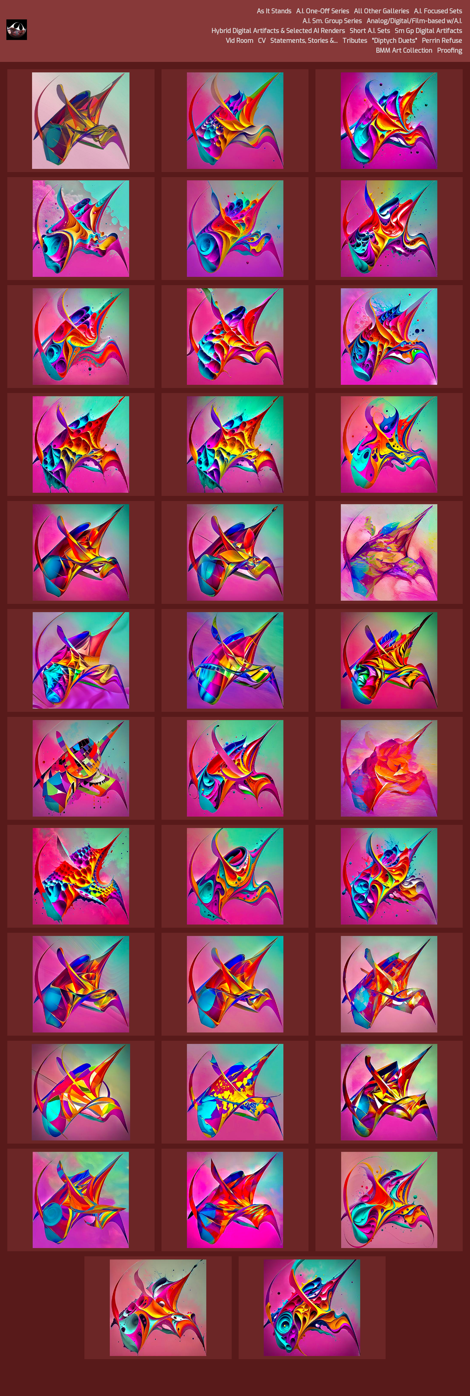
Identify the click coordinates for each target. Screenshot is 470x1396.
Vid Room (239, 41)
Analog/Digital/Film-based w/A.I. (414, 21)
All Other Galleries (381, 11)
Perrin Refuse (442, 41)
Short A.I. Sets (370, 31)
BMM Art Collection (404, 50)
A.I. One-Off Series (322, 11)
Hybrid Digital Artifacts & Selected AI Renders (278, 31)
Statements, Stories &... (304, 41)
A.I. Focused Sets (438, 11)
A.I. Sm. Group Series (332, 21)
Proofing (449, 50)
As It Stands (274, 11)
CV (262, 41)
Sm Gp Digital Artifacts (428, 31)
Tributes (354, 41)
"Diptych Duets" (394, 41)
